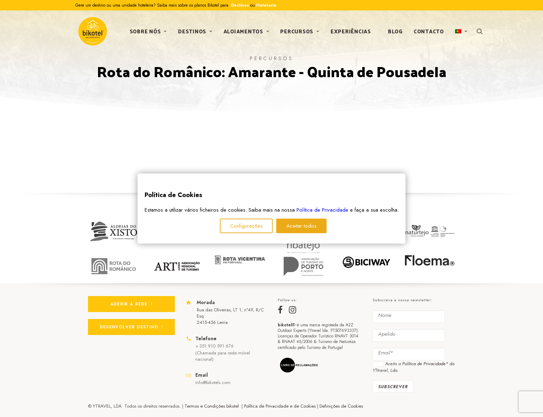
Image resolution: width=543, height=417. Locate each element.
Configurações (246, 226)
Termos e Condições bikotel (212, 406)
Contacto (428, 32)
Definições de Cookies (341, 406)
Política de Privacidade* (425, 363)
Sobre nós (147, 32)
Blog (394, 32)
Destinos (239, 5)
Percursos (298, 32)
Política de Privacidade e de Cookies (280, 406)
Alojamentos (245, 32)
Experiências (350, 32)
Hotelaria (266, 5)
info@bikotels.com (212, 382)
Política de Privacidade (322, 210)
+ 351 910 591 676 (214, 346)
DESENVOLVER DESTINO (131, 327)
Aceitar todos (301, 226)
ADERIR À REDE (131, 304)
